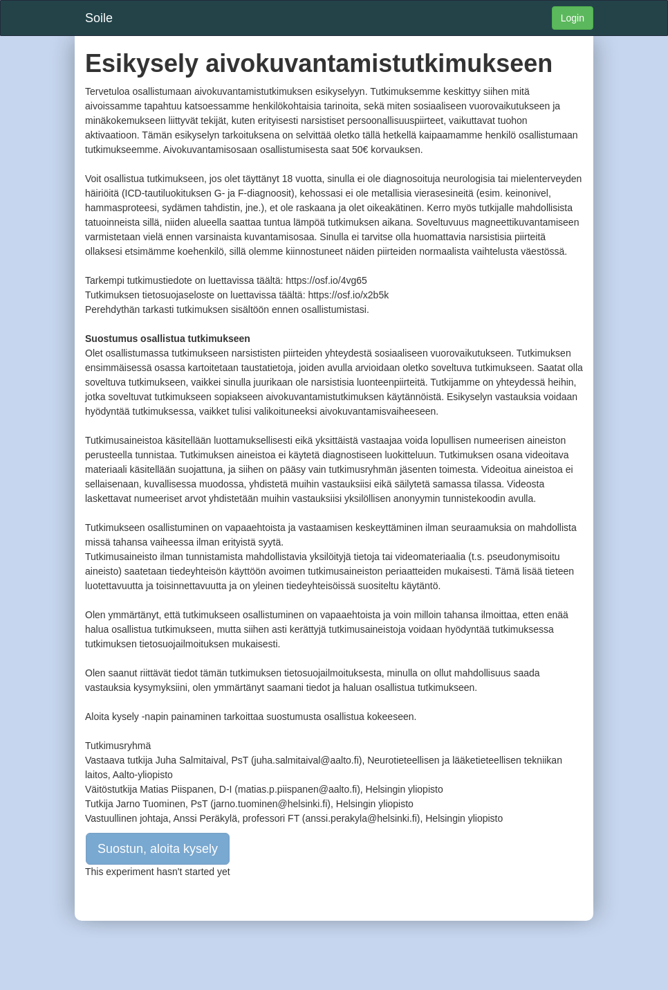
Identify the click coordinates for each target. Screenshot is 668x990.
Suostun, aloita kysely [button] (158, 849)
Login (572, 18)
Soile (99, 18)
